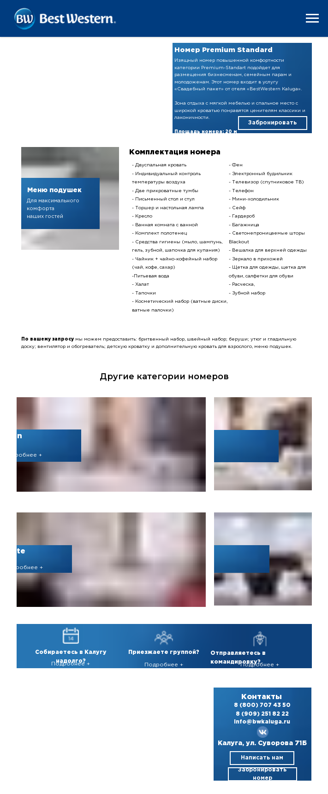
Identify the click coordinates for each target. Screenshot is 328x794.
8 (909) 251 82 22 (262, 714)
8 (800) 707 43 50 (262, 705)
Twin (12, 436)
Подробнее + (22, 455)
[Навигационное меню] (312, 18)
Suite (14, 551)
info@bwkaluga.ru (262, 721)
